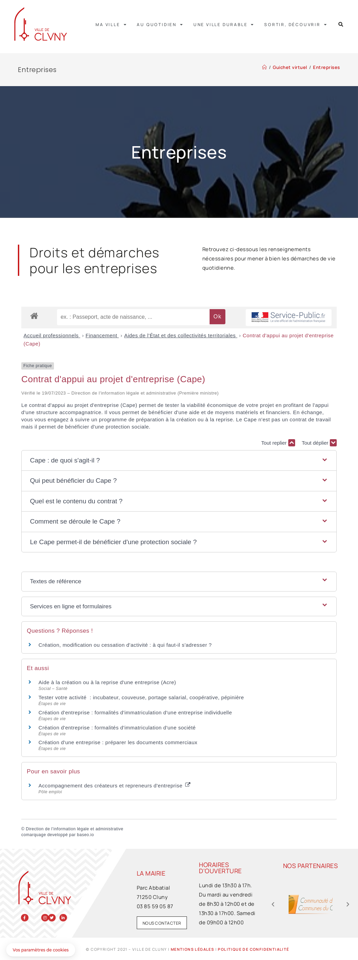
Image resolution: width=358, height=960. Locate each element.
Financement (102, 335)
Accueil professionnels (52, 335)
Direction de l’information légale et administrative (74, 829)
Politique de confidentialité (253, 949)
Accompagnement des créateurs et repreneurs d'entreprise (114, 785)
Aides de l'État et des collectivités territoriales (180, 335)
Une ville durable (224, 24)
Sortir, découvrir (295, 24)
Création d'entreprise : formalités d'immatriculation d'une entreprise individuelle (135, 712)
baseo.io (85, 834)
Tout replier (278, 442)
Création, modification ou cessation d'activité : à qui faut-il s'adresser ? (125, 645)
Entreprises (326, 67)
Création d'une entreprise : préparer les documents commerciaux (117, 742)
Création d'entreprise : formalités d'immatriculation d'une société (117, 727)
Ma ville (111, 24)
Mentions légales (192, 949)
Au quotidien (160, 24)
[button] (341, 24)
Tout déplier (319, 442)
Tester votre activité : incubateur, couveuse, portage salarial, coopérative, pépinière (141, 697)
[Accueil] (264, 67)
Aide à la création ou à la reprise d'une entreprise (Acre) (107, 682)
